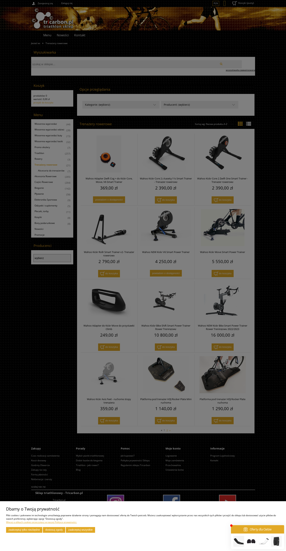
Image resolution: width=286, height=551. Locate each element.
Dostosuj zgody (54, 529)
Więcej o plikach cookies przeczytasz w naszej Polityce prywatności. (41, 522)
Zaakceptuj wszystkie (80, 529)
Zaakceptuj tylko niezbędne (24, 529)
